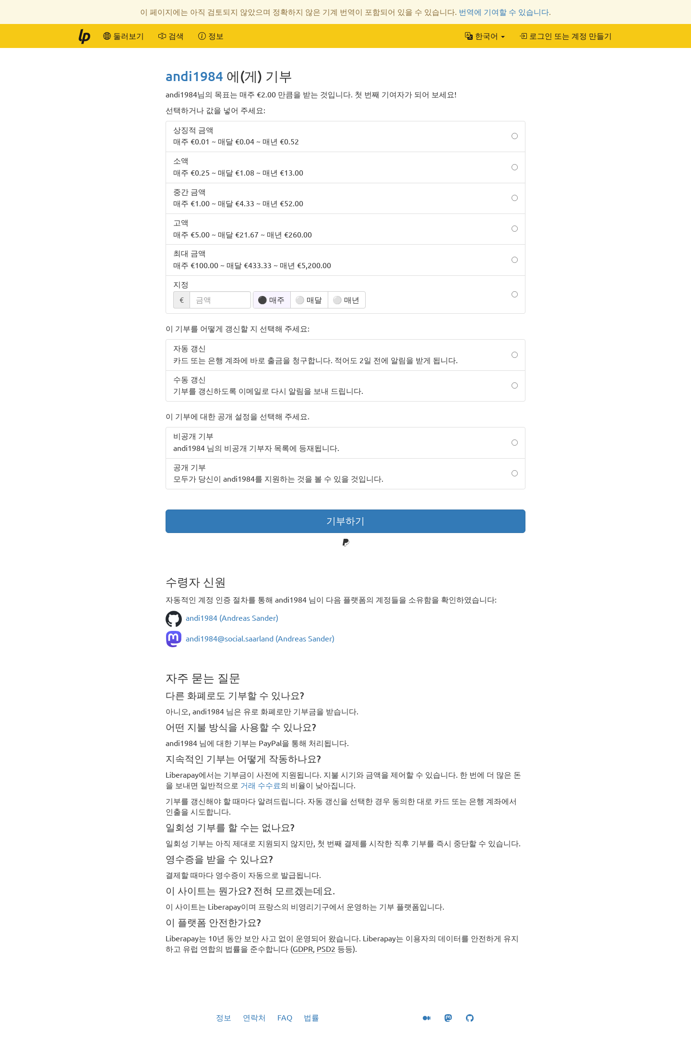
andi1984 (194, 76)
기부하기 (345, 520)
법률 (311, 1017)
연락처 (254, 1017)
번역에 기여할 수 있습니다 (504, 12)
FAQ (284, 1017)
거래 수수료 (260, 785)
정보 (223, 1017)
